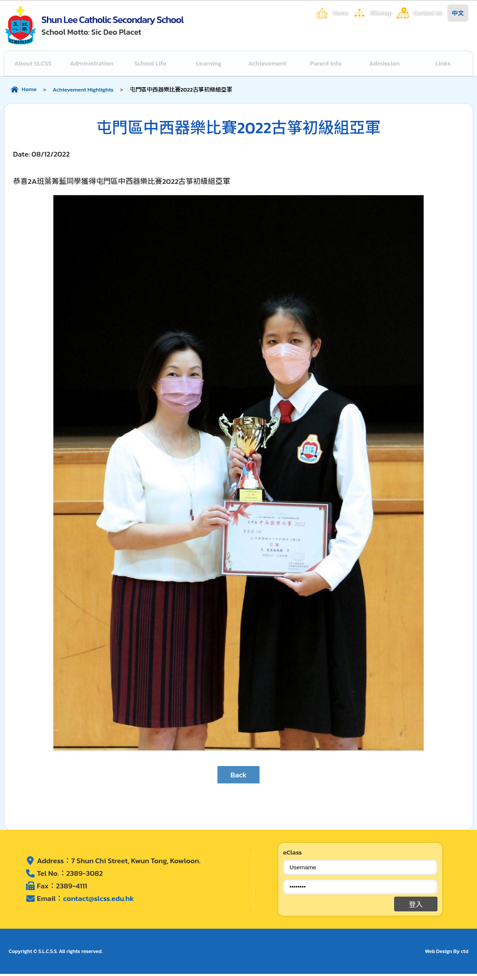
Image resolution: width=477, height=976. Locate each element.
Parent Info (326, 64)
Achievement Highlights (83, 92)
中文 (458, 13)
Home (341, 13)
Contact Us (428, 13)
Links (443, 64)
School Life (151, 64)
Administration (92, 64)
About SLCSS (34, 64)
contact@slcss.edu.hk (98, 900)
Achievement (268, 64)
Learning (210, 64)
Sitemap (381, 13)
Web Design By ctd (446, 953)
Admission (385, 64)
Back (238, 777)
